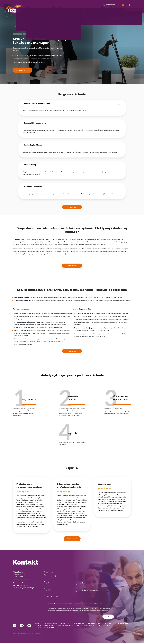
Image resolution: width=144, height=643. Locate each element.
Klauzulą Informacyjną (75, 610)
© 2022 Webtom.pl (26, 633)
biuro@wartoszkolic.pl (26, 588)
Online (25, 34)
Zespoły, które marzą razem (72, 123)
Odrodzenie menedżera (72, 187)
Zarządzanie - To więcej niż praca (72, 103)
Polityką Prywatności (90, 610)
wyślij (108, 616)
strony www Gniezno (37, 633)
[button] (21, 9)
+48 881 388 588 (22, 585)
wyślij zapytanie (22, 70)
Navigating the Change (72, 145)
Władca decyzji (72, 165)
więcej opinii (72, 539)
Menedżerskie (20, 26)
